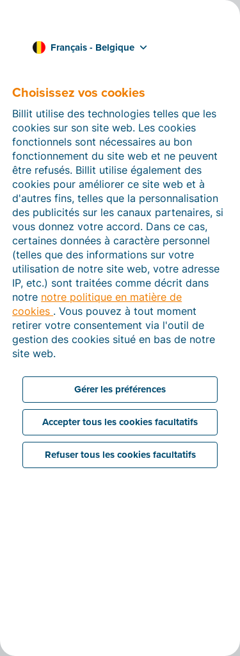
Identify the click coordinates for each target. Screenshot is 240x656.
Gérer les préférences (120, 389)
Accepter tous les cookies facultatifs (120, 422)
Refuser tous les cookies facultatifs (120, 455)
